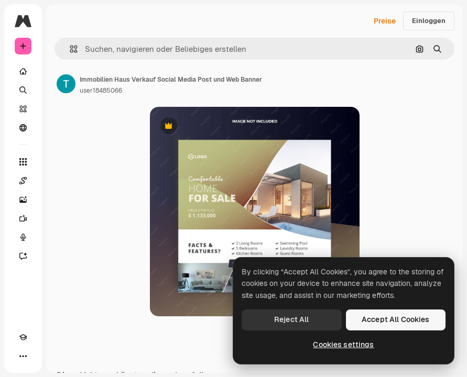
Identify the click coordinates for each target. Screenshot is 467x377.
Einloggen (429, 20)
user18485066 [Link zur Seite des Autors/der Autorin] (101, 90)
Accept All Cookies (396, 319)
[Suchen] (23, 90)
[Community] (23, 127)
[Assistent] (23, 256)
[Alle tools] (23, 161)
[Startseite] (23, 71)
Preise (385, 21)
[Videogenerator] (23, 218)
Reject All (291, 319)
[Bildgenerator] (23, 199)
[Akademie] (23, 337)
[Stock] (23, 109)
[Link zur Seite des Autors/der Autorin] (66, 83)
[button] (69, 49)
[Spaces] (23, 180)
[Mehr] (23, 356)
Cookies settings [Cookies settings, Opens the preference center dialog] (343, 344)
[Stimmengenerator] (23, 237)
